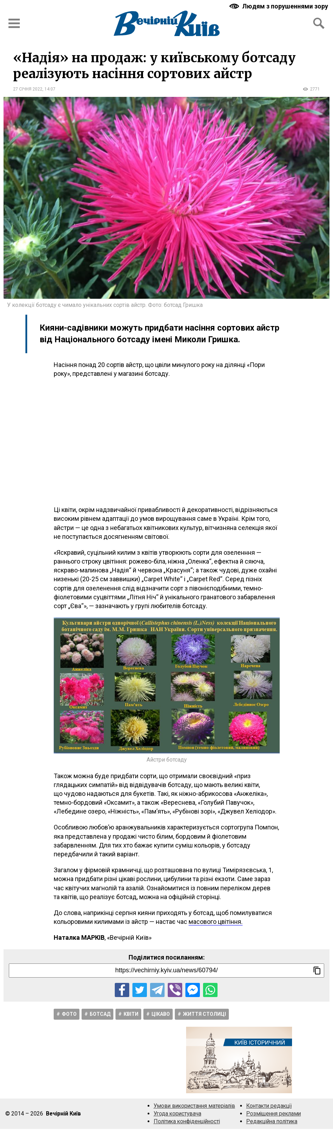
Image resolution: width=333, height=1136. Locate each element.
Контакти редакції (269, 1105)
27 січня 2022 (27, 89)
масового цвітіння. (216, 921)
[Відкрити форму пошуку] (319, 23)
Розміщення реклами (273, 1113)
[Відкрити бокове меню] (14, 23)
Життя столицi (204, 1014)
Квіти (131, 1014)
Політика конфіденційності (187, 1121)
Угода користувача (177, 1113)
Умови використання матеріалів (194, 1105)
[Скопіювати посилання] (317, 970)
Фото (69, 1014)
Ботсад (100, 1014)
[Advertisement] (166, 441)
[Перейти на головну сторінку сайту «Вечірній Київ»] (167, 23)
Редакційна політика (271, 1121)
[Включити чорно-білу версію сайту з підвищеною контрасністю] (279, 6)
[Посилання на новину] (166, 970)
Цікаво (160, 1014)
